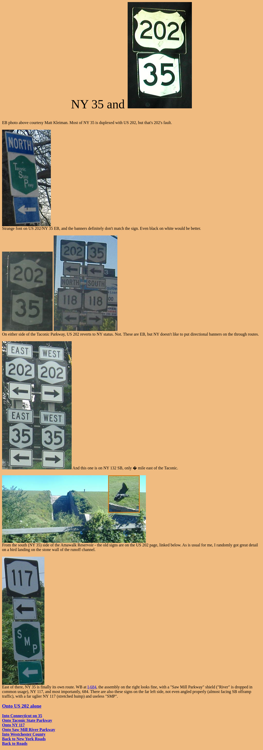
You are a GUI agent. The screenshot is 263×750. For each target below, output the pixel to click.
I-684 (91, 687)
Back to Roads (14, 743)
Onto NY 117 (13, 725)
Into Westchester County (23, 734)
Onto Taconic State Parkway (27, 720)
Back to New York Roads (24, 739)
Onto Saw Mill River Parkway (28, 729)
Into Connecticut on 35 (22, 716)
